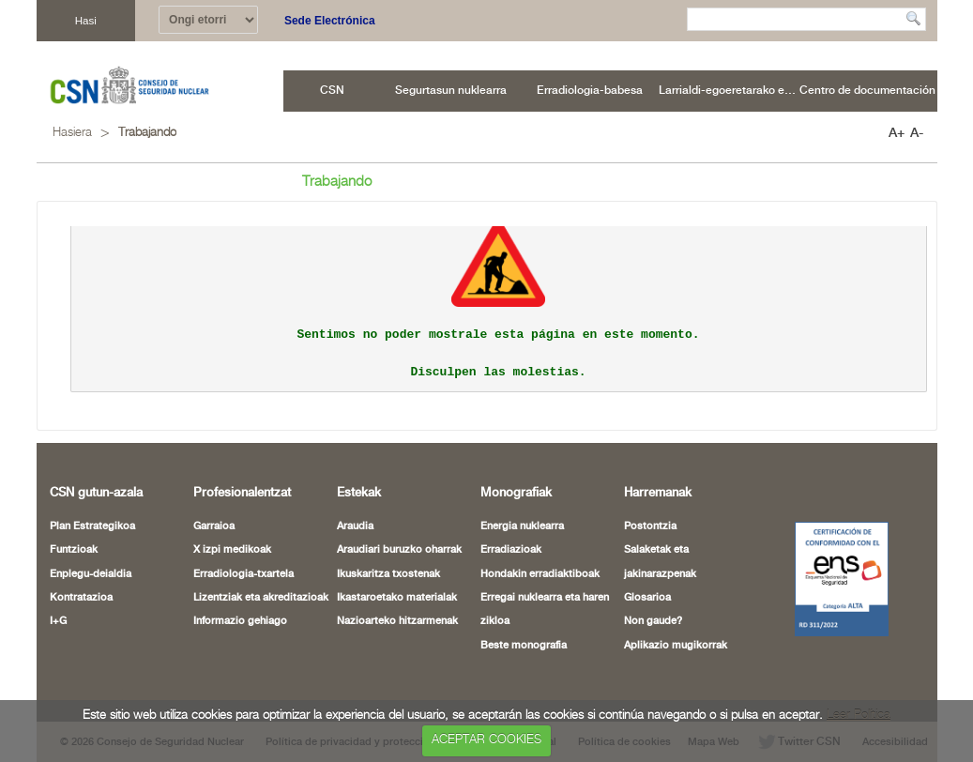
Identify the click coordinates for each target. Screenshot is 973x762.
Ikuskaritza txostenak (388, 574)
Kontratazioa (81, 597)
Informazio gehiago (240, 621)
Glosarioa (647, 597)
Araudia (355, 526)
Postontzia (650, 526)
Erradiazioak (510, 550)
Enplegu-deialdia (90, 574)
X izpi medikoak (232, 550)
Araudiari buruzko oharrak (399, 550)
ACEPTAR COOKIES (486, 740)
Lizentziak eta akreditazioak (260, 597)
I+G (58, 621)
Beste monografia (523, 645)
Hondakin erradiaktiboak (540, 574)
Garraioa (214, 526)
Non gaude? (653, 621)
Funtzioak (74, 550)
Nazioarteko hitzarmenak (397, 621)
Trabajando (147, 133)
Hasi (86, 20)
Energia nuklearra (522, 526)
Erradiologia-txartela (243, 574)
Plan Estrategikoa (92, 526)
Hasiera (72, 133)
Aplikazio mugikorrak (675, 645)
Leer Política (858, 715)
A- (916, 133)
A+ (897, 133)
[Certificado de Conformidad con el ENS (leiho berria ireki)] (831, 579)
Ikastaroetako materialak (397, 597)
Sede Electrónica (329, 20)
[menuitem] (332, 91)
